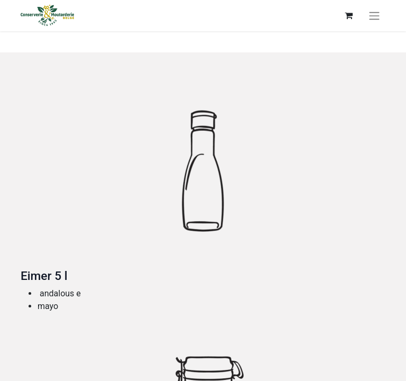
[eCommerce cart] (348, 15)
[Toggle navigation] (374, 15)
